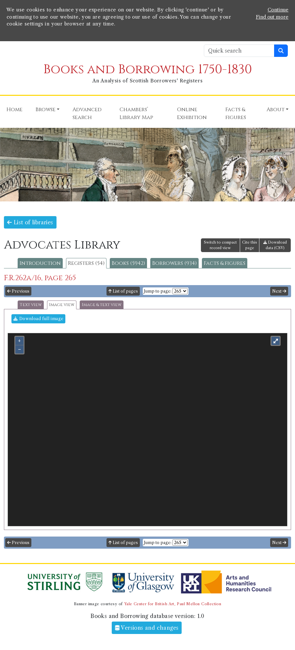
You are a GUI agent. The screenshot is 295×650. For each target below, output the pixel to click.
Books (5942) (128, 263)
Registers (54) (86, 263)
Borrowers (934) (174, 263)
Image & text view (102, 305)
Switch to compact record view (220, 245)
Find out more (272, 17)
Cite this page (249, 245)
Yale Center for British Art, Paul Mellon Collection (172, 604)
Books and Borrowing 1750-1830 (147, 69)
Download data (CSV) (275, 245)
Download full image (38, 318)
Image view (61, 305)
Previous (18, 291)
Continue (278, 10)
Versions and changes (147, 627)
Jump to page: (158, 291)
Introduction (40, 263)
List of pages (123, 291)
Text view (31, 305)
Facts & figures (224, 263)
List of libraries (30, 222)
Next (279, 291)
